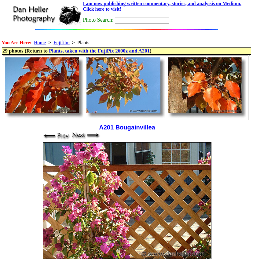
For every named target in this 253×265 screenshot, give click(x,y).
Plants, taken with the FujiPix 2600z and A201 (99, 51)
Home (40, 42)
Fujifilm (61, 42)
